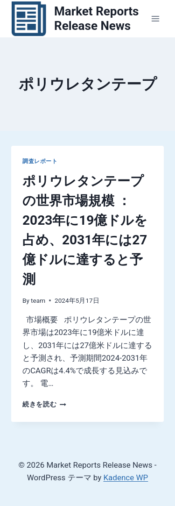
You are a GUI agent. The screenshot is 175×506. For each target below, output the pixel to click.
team (38, 300)
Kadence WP (125, 477)
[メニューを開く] (155, 18)
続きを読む (44, 404)
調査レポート (40, 161)
